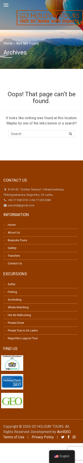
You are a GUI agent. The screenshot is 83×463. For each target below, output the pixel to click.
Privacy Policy (43, 437)
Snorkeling (14, 299)
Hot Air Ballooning (19, 315)
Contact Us (15, 263)
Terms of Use (13, 437)
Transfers (14, 255)
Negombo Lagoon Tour (23, 338)
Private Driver (16, 322)
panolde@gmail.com (21, 205)
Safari (11, 284)
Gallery (12, 248)
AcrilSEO (63, 432)
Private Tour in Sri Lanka (23, 330)
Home (8, 43)
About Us (14, 232)
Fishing (12, 292)
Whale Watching (18, 307)
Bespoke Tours (17, 240)
